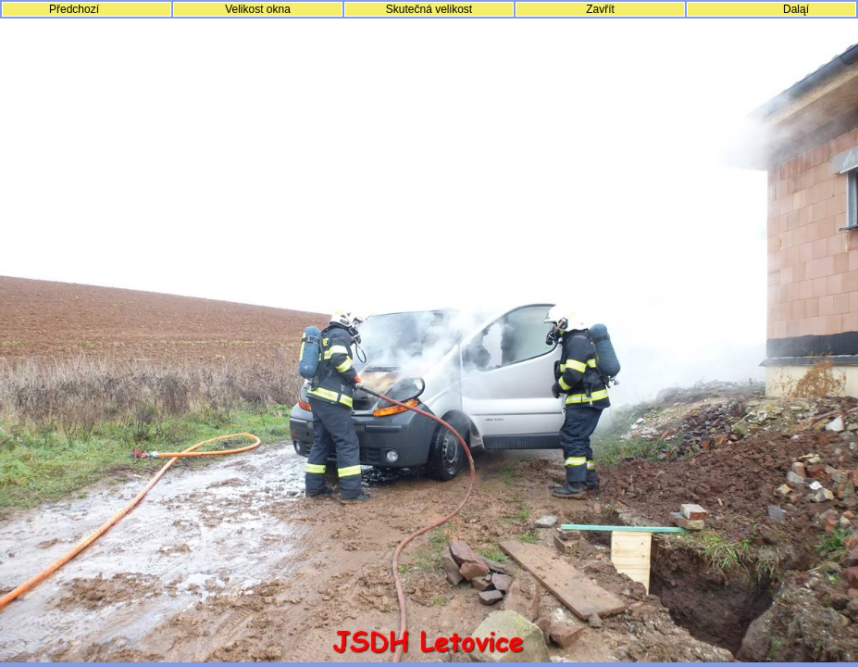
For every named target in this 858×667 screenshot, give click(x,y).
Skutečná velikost (429, 9)
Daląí (796, 9)
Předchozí (74, 9)
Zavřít (600, 9)
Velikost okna (258, 9)
